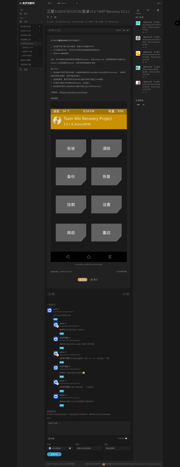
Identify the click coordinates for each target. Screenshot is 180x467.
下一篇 (126, 294)
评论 (49, 418)
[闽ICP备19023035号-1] (93, 464)
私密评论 (121, 438)
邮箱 (78, 444)
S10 (143, 105)
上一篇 (51, 294)
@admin (63, 344)
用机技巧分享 (30, 31)
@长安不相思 (65, 358)
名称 (49, 444)
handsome (157, 464)
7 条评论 (91, 22)
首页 (52, 30)
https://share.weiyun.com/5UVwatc (74, 92)
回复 (55, 319)
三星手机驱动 (31, 55)
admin (52, 22)
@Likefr (62, 329)
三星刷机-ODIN (31, 47)
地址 (106, 444)
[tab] (138, 10)
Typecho (141, 464)
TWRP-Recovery (31, 43)
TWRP (138, 105)
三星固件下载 (31, 51)
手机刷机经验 (30, 35)
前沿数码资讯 (30, 26)
